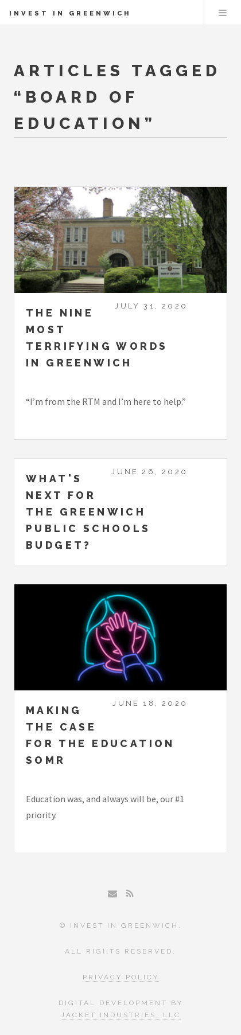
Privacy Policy (121, 977)
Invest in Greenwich (70, 13)
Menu (222, 12)
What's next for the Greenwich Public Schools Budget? (88, 511)
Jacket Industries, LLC (121, 1015)
